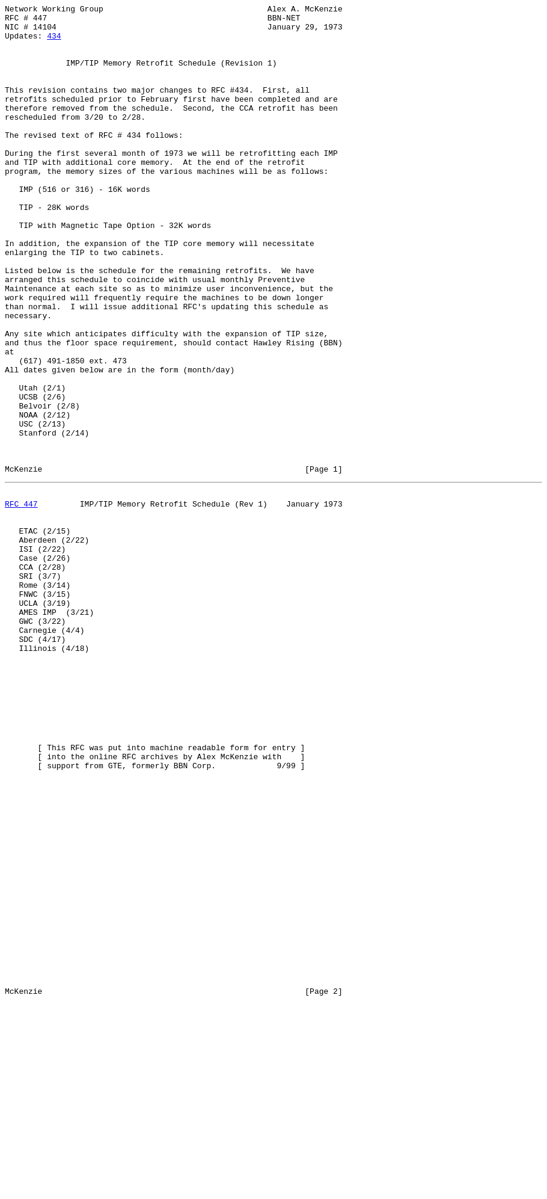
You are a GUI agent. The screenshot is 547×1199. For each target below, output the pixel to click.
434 (54, 42)
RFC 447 (21, 601)
